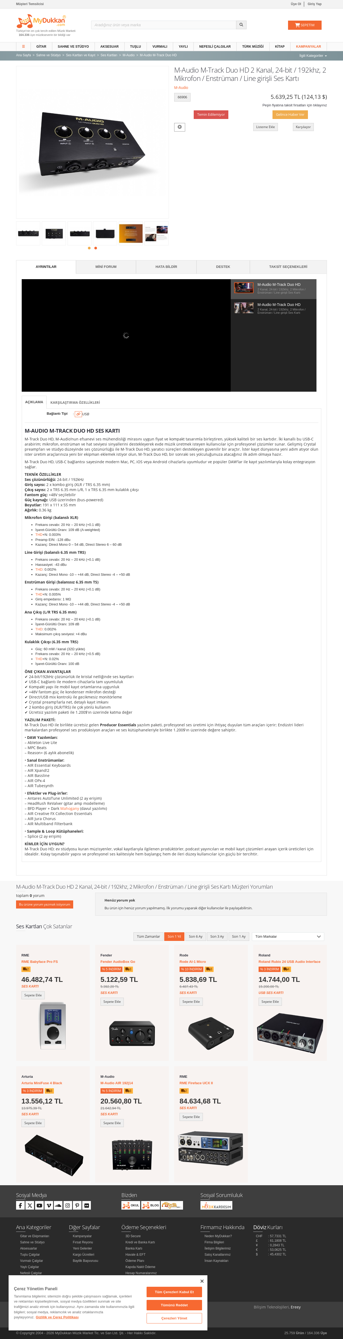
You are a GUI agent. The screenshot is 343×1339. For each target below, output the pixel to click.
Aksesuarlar (28, 1248)
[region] (108, 1302)
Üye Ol (296, 4)
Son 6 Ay (196, 936)
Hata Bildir (166, 267)
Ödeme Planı (134, 1261)
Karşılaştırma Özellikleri (75, 402)
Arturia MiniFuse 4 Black (41, 1083)
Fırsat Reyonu (83, 1242)
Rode (184, 955)
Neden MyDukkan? (218, 1236)
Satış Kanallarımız (217, 1254)
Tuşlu (135, 46)
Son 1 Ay (239, 936)
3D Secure (133, 1236)
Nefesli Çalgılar (215, 46)
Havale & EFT (135, 1254)
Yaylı (183, 46)
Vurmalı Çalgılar (31, 1261)
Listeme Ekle (265, 127)
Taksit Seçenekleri (288, 267)
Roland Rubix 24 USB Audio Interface (289, 962)
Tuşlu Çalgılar (30, 1254)
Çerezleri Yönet (174, 1318)
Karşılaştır (303, 127)
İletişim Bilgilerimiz (217, 1248)
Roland (264, 955)
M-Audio (181, 87)
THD (39, 535)
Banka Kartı (133, 1248)
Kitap (280, 46)
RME (25, 955)
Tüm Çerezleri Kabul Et (174, 1292)
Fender (106, 955)
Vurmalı (159, 46)
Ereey (296, 1307)
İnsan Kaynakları (216, 1261)
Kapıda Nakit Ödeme (140, 1267)
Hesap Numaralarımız (141, 1273)
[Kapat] (202, 1281)
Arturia (27, 1077)
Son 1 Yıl (174, 936)
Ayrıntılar (46, 267)
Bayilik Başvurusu (85, 1261)
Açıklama (34, 401)
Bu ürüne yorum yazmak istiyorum (44, 904)
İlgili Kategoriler (313, 56)
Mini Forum (106, 267)
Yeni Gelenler (82, 1248)
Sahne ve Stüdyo (73, 46)
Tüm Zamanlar (148, 936)
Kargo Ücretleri (83, 1254)
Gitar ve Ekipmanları (34, 1236)
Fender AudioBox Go (117, 962)
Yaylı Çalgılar (29, 1267)
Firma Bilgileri (214, 1242)
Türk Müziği (253, 46)
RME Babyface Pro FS (39, 962)
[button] (89, 248)
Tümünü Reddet (174, 1305)
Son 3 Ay (217, 936)
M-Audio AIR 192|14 (116, 1083)
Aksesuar (109, 46)
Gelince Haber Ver (290, 114)
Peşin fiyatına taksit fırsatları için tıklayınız (294, 105)
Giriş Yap (315, 4)
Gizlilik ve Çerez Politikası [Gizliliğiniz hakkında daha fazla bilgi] (57, 1317)
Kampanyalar (308, 46)
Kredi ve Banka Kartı (140, 1242)
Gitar (41, 46)
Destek (223, 267)
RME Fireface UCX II (196, 1083)
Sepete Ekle (33, 995)
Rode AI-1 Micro (193, 962)
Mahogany (69, 808)
